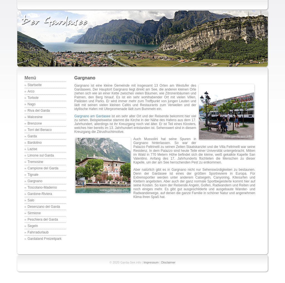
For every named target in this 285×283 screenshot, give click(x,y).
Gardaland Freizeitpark (45, 239)
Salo (31, 200)
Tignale (33, 175)
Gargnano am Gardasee (92, 116)
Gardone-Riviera (40, 194)
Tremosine (35, 162)
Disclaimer (168, 262)
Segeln (33, 226)
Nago (32, 104)
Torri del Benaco (40, 130)
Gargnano (35, 181)
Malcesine (35, 117)
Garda (32, 136)
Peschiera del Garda (43, 219)
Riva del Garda (39, 111)
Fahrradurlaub (38, 232)
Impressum (151, 262)
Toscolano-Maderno (42, 187)
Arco (31, 91)
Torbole (33, 98)
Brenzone (35, 123)
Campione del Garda (43, 168)
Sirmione (34, 213)
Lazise (32, 149)
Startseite (35, 85)
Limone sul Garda (41, 155)
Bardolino (35, 143)
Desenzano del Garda (44, 207)
